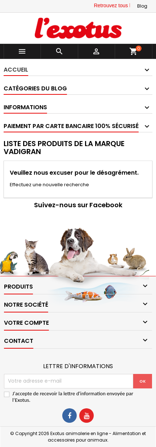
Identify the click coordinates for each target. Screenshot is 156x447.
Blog (142, 6)
